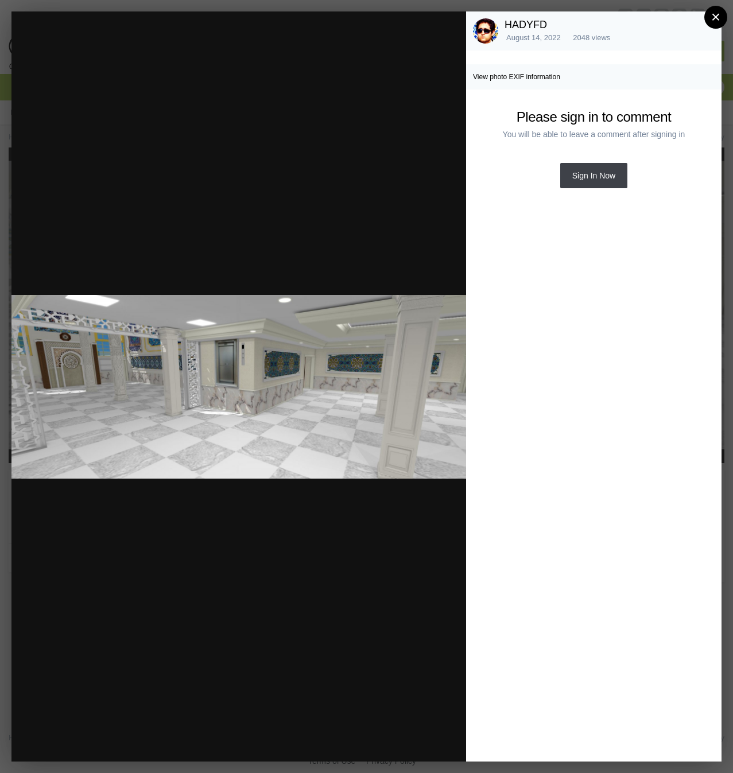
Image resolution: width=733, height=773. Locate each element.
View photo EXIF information (516, 77)
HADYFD (526, 24)
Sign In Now (593, 175)
